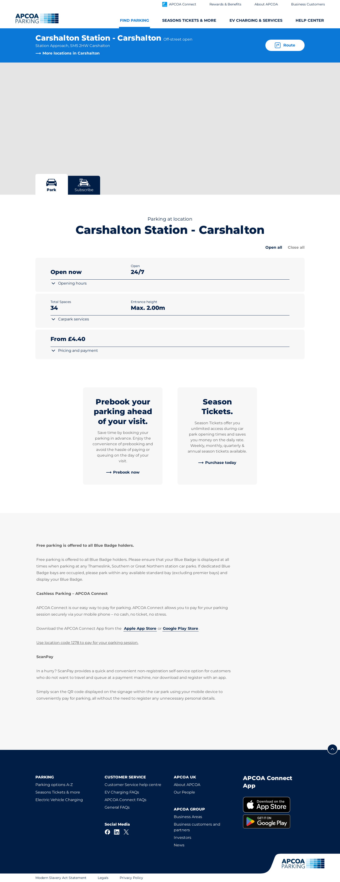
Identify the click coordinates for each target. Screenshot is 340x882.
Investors (182, 837)
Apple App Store (140, 628)
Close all (296, 247)
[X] (126, 832)
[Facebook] (107, 832)
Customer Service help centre (133, 784)
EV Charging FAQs (122, 792)
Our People (184, 792)
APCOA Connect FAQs (125, 800)
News (179, 845)
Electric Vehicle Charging (59, 800)
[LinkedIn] (117, 832)
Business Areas (188, 817)
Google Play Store (180, 628)
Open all (273, 247)
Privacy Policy (131, 878)
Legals (103, 878)
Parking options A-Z (54, 784)
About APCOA (187, 784)
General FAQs (117, 807)
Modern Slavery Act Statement (60, 878)
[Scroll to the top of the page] (332, 749)
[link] (123, 472)
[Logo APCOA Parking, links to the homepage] (37, 18)
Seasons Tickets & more (57, 792)
